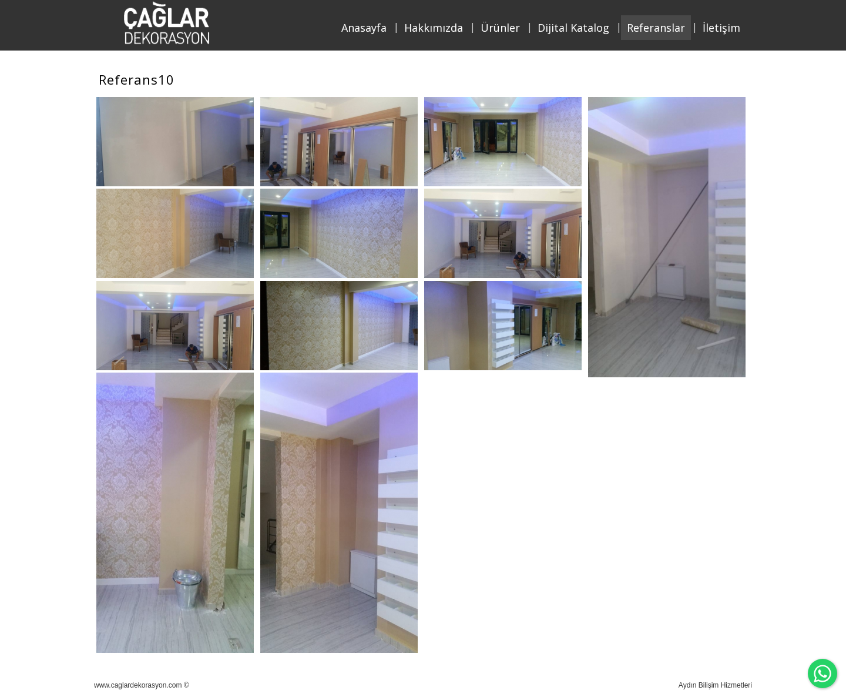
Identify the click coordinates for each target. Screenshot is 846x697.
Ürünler (500, 28)
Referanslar (656, 28)
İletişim (721, 28)
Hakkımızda (433, 28)
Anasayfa (364, 28)
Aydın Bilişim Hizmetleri (715, 685)
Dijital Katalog (573, 28)
